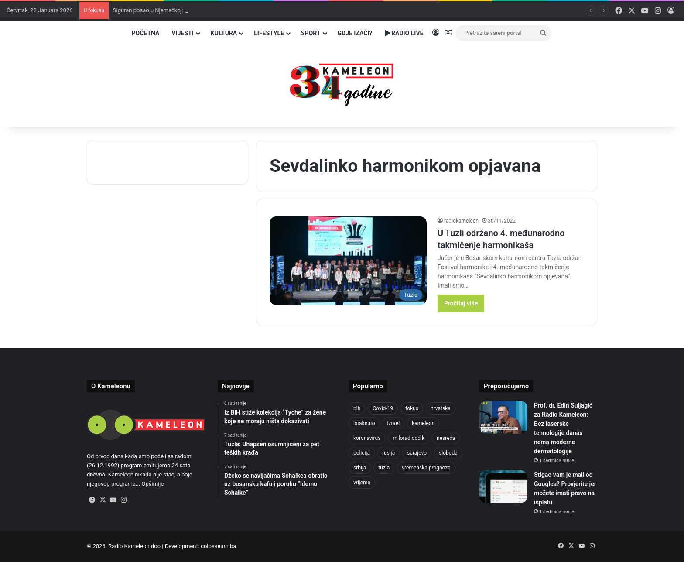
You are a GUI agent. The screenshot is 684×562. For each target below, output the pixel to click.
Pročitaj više (461, 303)
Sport (311, 33)
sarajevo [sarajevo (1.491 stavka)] (417, 453)
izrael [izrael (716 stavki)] (393, 423)
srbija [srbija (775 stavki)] (359, 468)
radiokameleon (461, 221)
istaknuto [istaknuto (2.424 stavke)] (364, 423)
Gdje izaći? (355, 33)
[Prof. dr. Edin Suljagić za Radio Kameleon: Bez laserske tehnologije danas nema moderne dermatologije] (503, 417)
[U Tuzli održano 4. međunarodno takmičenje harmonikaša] (348, 260)
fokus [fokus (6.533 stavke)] (411, 408)
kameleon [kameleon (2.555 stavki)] (423, 423)
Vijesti (182, 33)
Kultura (224, 33)
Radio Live (404, 33)
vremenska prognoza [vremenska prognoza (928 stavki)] (426, 468)
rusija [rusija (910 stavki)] (388, 453)
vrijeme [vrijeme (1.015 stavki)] (361, 483)
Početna (146, 33)
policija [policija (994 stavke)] (361, 453)
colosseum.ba (218, 546)
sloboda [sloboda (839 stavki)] (448, 453)
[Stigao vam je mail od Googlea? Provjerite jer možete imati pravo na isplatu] (503, 486)
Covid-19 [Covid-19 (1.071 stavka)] (383, 408)
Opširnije (152, 483)
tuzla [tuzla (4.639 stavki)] (384, 468)
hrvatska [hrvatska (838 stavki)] (441, 408)
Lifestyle (269, 33)
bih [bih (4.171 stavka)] (356, 408)
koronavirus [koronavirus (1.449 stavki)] (366, 438)
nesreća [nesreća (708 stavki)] (446, 438)
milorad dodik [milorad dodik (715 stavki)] (408, 438)
